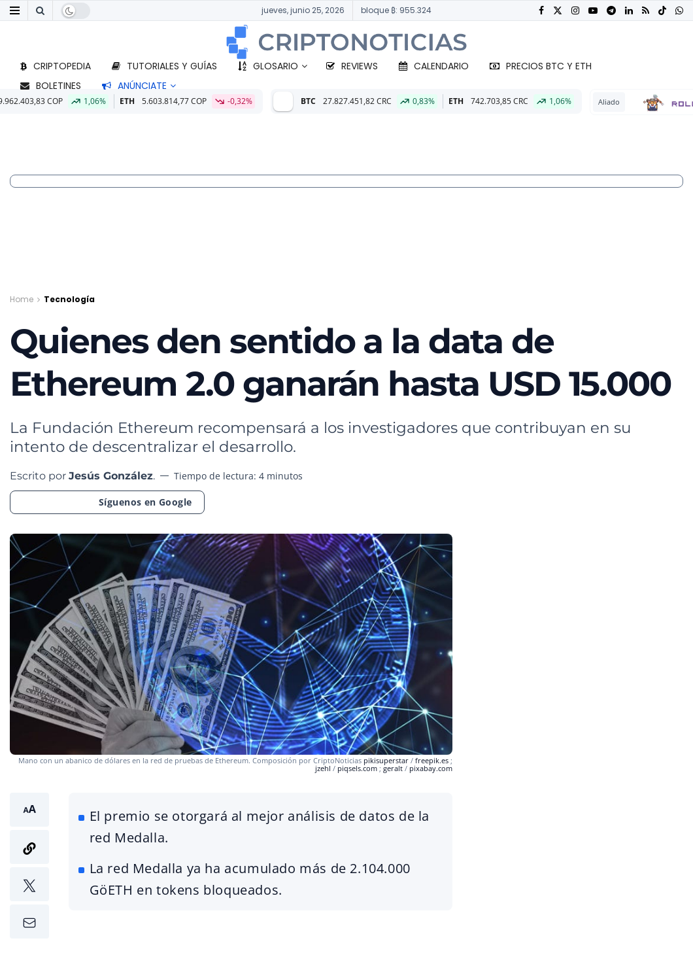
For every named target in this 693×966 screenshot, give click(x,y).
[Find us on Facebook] (541, 11)
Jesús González (111, 476)
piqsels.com (357, 768)
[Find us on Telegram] (611, 11)
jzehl (324, 768)
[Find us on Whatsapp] (679, 11)
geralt (393, 768)
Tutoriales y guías (164, 66)
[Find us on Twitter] (557, 11)
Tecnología (69, 299)
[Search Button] (40, 10)
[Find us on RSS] (645, 11)
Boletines (50, 85)
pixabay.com (430, 768)
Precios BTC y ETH (541, 66)
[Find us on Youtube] (593, 11)
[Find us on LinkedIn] (629, 11)
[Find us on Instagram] (575, 11)
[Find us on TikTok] (662, 11)
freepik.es (431, 760)
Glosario (268, 66)
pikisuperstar (387, 760)
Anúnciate (134, 85)
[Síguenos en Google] (107, 502)
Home (21, 299)
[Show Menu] (15, 10)
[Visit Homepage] (346, 42)
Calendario (434, 66)
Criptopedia (55, 66)
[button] (29, 866)
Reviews (352, 66)
